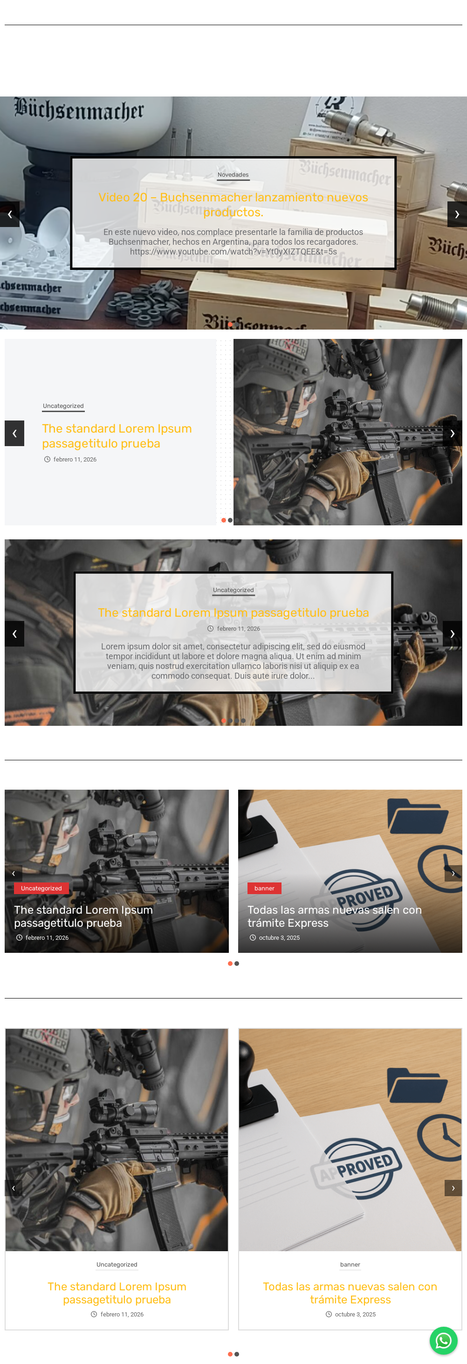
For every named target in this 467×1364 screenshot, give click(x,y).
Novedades (233, 174)
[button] (230, 324)
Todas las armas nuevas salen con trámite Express (350, 1293)
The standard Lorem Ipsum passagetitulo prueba (117, 436)
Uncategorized (63, 405)
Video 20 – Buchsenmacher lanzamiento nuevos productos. (233, 205)
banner (264, 888)
